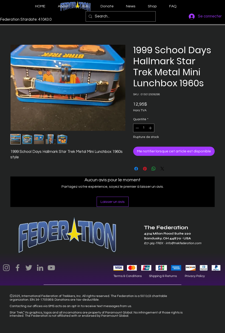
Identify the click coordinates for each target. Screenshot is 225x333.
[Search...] (120, 16)
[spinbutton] (144, 128)
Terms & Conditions (127, 276)
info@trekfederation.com (183, 243)
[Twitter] (28, 267)
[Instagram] (6, 267)
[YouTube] (51, 267)
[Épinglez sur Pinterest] (145, 168)
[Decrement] (137, 128)
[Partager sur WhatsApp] (153, 168)
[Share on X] (162, 168)
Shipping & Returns (163, 276)
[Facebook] (17, 267)
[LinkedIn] (40, 267)
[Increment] (151, 128)
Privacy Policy (195, 276)
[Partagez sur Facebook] (136, 168)
